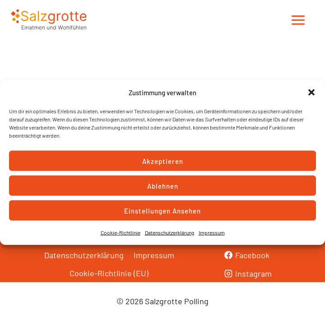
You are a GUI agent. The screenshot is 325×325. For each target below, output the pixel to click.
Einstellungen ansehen (162, 210)
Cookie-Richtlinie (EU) (109, 273)
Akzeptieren (162, 161)
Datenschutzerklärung (169, 232)
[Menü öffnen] (298, 20)
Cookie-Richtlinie (120, 232)
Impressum (212, 232)
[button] (311, 92)
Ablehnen (162, 185)
